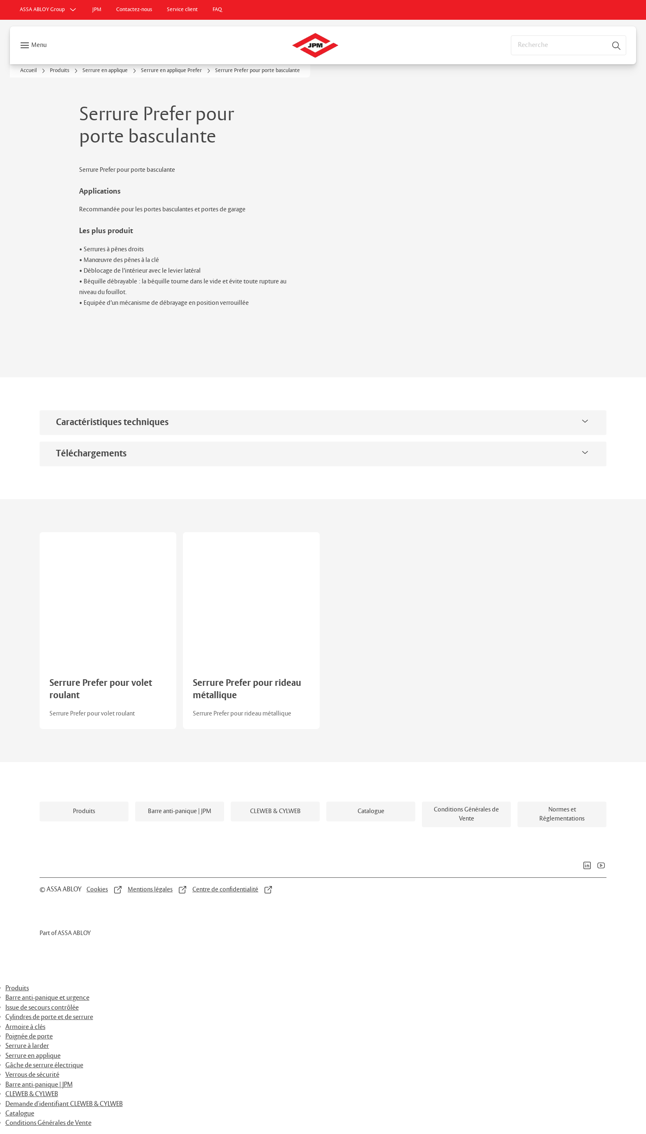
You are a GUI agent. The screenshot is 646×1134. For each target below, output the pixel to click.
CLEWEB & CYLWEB (31, 1094)
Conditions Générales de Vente (48, 1123)
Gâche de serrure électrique (44, 1065)
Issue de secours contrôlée (42, 1007)
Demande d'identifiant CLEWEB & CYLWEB (64, 1104)
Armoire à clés (25, 1027)
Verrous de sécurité (32, 1075)
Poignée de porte (29, 1036)
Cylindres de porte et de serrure (49, 1017)
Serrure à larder (27, 1046)
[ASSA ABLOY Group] (49, 10)
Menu (39, 45)
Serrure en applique (33, 1056)
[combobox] (568, 45)
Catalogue (19, 1113)
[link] (97, 9)
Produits (17, 988)
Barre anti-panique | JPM (39, 1084)
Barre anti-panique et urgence (47, 998)
